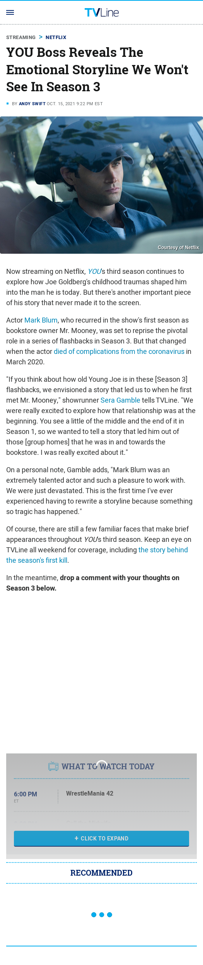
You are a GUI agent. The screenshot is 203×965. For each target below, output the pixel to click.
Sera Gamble (120, 400)
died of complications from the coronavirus (119, 351)
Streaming (21, 37)
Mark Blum (41, 320)
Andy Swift (32, 104)
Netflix (56, 37)
